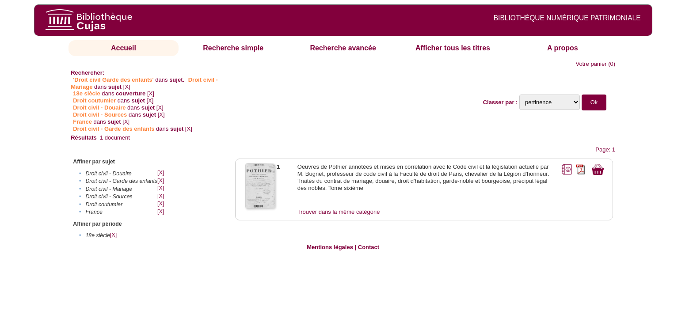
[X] (126, 86)
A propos (562, 48)
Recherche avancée (343, 48)
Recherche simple (233, 48)
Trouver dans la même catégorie (338, 211)
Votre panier (590, 64)
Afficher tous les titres (452, 48)
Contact (368, 247)
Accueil (123, 48)
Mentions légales (330, 247)
